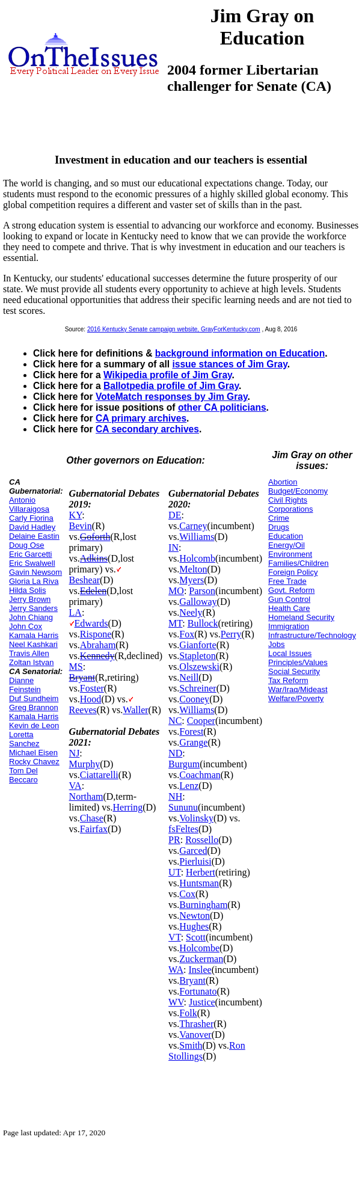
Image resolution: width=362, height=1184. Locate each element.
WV (175, 1002)
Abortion (282, 481)
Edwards (91, 623)
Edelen (93, 591)
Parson (202, 591)
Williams (196, 537)
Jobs (276, 644)
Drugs (278, 527)
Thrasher (196, 1024)
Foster (92, 688)
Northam (86, 796)
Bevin (80, 526)
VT (174, 937)
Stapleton (197, 656)
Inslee (199, 970)
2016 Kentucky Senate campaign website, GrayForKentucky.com (173, 329)
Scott (196, 937)
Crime (278, 518)
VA (75, 786)
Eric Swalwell (32, 563)
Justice (202, 1002)
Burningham (203, 905)
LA (75, 612)
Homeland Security (301, 617)
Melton (193, 569)
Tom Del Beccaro (23, 775)
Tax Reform (288, 680)
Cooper (201, 721)
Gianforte (197, 645)
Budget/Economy (298, 490)
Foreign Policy (293, 572)
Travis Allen (29, 653)
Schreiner (197, 688)
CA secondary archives (147, 429)
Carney (193, 526)
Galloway (197, 602)
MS (76, 666)
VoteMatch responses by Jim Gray (171, 396)
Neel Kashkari (33, 644)
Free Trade (287, 581)
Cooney (194, 699)
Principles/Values (298, 662)
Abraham (98, 645)
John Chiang (31, 617)
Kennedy (97, 656)
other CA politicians (222, 407)
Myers (191, 580)
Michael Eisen (33, 752)
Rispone (95, 634)
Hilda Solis (27, 590)
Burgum (184, 764)
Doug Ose (26, 545)
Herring (127, 807)
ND (175, 753)
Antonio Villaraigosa (29, 504)
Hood (91, 699)
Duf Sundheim (33, 698)
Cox (187, 894)
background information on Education (240, 353)
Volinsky (196, 818)
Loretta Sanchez (24, 739)
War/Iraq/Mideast (298, 689)
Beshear (84, 580)
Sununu (183, 807)
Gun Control (289, 599)
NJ (74, 753)
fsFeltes (183, 829)
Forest (191, 731)
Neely (190, 612)
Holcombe (199, 948)
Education (285, 536)
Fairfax (94, 829)
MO (176, 591)
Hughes (194, 926)
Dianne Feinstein (25, 685)
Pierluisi (195, 861)
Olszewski (199, 666)
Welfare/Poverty (296, 698)
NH (175, 796)
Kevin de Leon (34, 725)
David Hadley (32, 527)
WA (175, 970)
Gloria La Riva (33, 581)
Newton (194, 915)
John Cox (25, 626)
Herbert (200, 872)
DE (174, 515)
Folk (188, 1013)
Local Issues (289, 653)
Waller (135, 710)
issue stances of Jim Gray (229, 364)
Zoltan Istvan (31, 662)
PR (174, 840)
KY (75, 515)
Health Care (289, 608)
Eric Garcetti (30, 554)
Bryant (82, 677)
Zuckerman (201, 959)
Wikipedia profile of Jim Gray (167, 375)
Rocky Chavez (34, 761)
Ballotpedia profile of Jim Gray (171, 386)
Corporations (290, 509)
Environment (290, 554)
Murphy (84, 764)
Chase (91, 818)
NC (175, 721)
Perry (231, 634)
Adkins (94, 558)
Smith (190, 1045)
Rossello (201, 840)
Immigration (288, 626)
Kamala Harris (33, 635)
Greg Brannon (33, 707)
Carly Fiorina (31, 518)
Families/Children (298, 563)
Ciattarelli (99, 775)
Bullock (203, 623)
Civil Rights (287, 500)
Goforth (95, 537)
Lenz (188, 786)
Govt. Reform (291, 590)
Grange (193, 742)
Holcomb (197, 558)
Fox (186, 634)
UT (174, 872)
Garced (193, 850)
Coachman (199, 775)
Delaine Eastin (34, 536)
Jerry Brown (30, 599)
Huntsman (199, 883)
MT (175, 623)
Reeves (83, 710)
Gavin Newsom (35, 572)
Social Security (294, 671)
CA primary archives (141, 418)
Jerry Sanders (33, 608)
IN (173, 547)
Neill (188, 677)
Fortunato (197, 991)
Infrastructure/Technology (312, 635)
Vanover (195, 1034)
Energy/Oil (286, 545)
